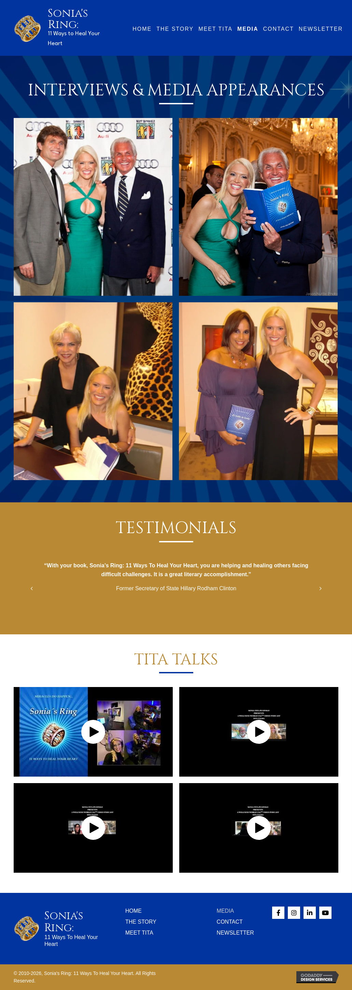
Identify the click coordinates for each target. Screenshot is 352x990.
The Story (140, 922)
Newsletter (235, 933)
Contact (230, 922)
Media (225, 911)
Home (133, 911)
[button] (93, 732)
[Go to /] (58, 27)
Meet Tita (139, 933)
